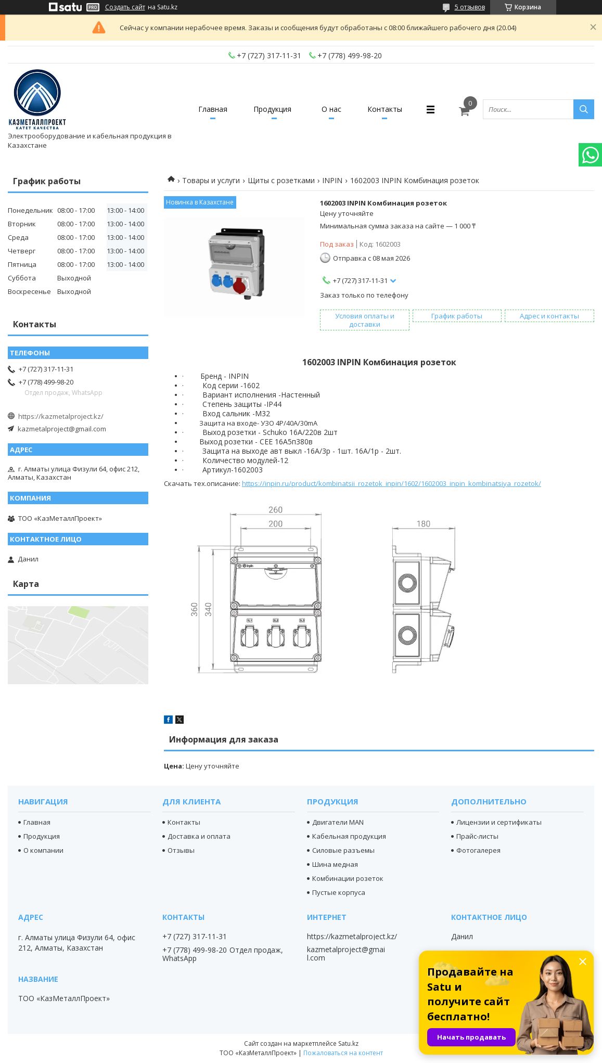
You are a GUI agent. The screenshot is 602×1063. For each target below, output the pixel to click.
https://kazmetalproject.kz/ (61, 416)
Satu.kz (348, 1043)
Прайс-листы (477, 836)
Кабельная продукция (349, 836)
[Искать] (583, 109)
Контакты (384, 109)
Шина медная (335, 864)
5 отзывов (470, 7)
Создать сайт (125, 7)
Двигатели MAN (338, 822)
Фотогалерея (478, 850)
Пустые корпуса (338, 892)
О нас (331, 109)
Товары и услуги (211, 180)
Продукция (272, 109)
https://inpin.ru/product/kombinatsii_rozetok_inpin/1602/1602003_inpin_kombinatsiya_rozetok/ (391, 483)
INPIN (332, 180)
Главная (212, 109)
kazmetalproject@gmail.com (62, 429)
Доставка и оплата (199, 836)
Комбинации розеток (347, 878)
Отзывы (181, 850)
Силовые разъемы (343, 850)
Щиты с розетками (281, 180)
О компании (43, 850)
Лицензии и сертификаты (499, 822)
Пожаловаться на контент (343, 1052)
